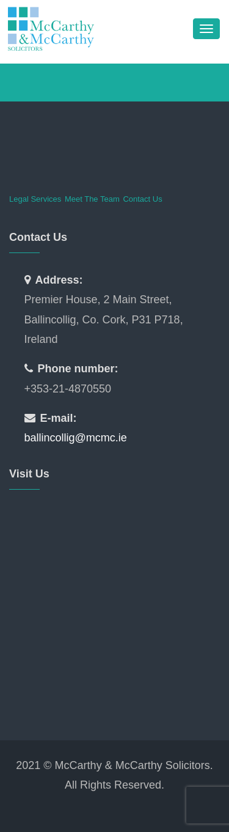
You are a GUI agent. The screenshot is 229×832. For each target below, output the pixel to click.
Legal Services (35, 199)
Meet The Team (92, 199)
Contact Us (142, 199)
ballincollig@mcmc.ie (75, 438)
